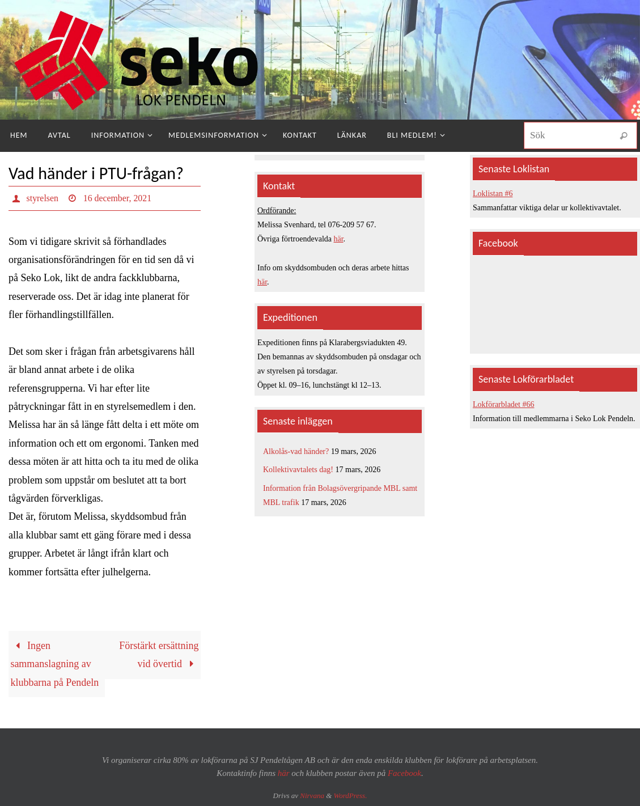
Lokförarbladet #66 (503, 404)
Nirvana (312, 795)
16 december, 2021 (117, 198)
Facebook (404, 773)
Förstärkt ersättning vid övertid (158, 654)
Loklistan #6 (492, 193)
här (339, 239)
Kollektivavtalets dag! (298, 469)
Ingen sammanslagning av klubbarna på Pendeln (54, 664)
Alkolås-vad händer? (296, 451)
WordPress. (350, 795)
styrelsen (43, 198)
